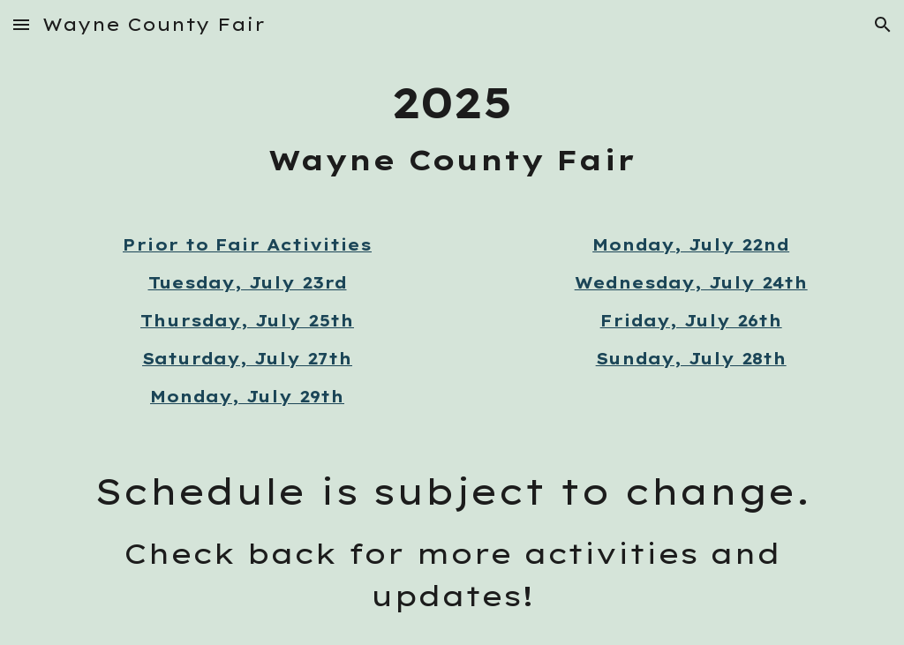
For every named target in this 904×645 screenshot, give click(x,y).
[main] (452, 127)
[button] (21, 24)
